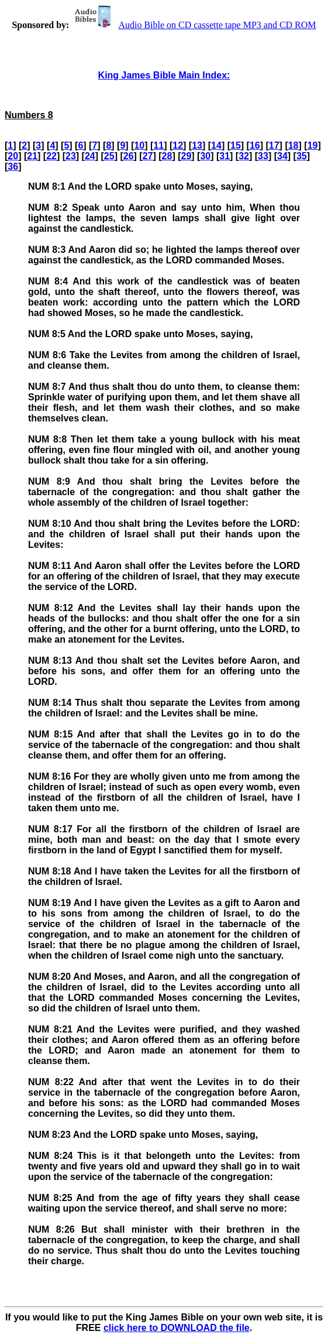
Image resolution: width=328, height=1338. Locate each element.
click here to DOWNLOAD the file (176, 1328)
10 (139, 145)
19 (313, 145)
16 (255, 145)
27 (148, 156)
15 (235, 145)
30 (205, 156)
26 (128, 156)
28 (167, 156)
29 (186, 156)
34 (282, 156)
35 (301, 156)
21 (32, 156)
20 (13, 156)
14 (216, 145)
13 (197, 145)
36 (13, 166)
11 (158, 145)
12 (177, 145)
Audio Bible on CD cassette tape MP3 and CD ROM (193, 25)
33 (263, 156)
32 (244, 156)
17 (274, 145)
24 (90, 156)
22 (51, 156)
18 (293, 145)
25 (109, 156)
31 (224, 156)
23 (70, 156)
